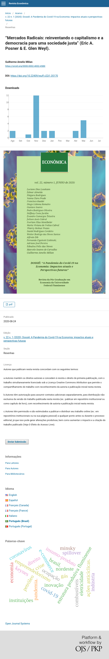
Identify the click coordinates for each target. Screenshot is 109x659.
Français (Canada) (19, 505)
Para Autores (11, 468)
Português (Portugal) (20, 526)
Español (13, 500)
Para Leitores (12, 463)
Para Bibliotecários (14, 474)
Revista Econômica (18, 3)
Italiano (13, 515)
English (13, 495)
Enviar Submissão (17, 441)
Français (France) (18, 510)
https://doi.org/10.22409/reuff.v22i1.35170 (34, 75)
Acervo (18, 13)
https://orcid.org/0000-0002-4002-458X (25, 66)
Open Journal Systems (17, 623)
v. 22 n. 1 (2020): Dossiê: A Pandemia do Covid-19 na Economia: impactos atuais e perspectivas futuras (53, 18)
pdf (10, 304)
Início (8, 13)
